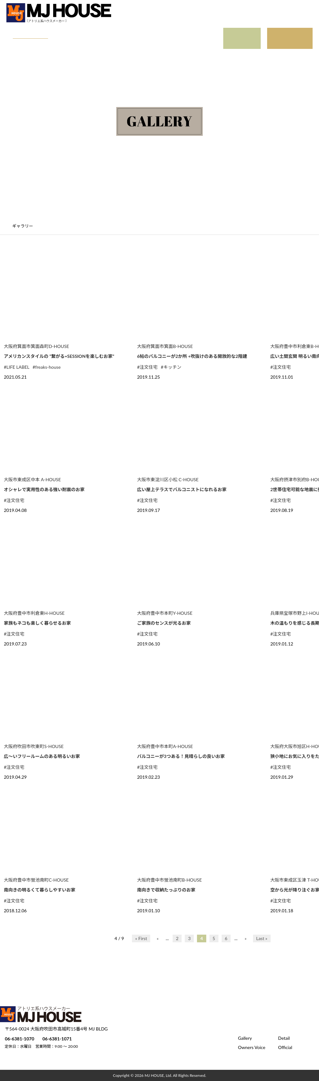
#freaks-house (47, 367)
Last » (261, 938)
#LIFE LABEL (16, 367)
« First (141, 938)
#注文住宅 (147, 367)
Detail (65, 32)
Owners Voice (105, 32)
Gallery (33, 32)
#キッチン (171, 367)
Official (33, 44)
